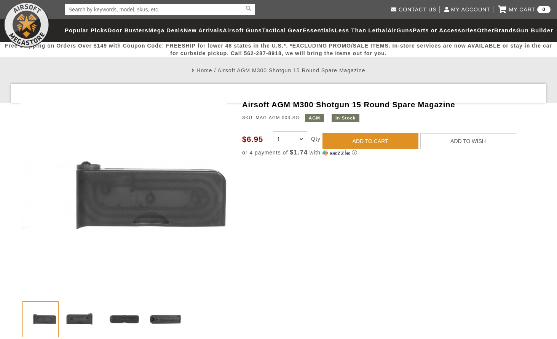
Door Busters (128, 30)
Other (485, 30)
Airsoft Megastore (26, 25)
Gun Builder (534, 30)
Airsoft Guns (242, 30)
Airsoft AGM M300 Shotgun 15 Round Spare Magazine (291, 70)
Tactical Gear (282, 30)
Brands (505, 30)
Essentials (318, 30)
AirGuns (400, 30)
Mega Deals (166, 30)
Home (204, 70)
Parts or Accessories (445, 30)
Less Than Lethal (361, 30)
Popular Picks (86, 30)
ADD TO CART (370, 141)
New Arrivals (203, 30)
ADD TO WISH (468, 141)
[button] (389, 152)
